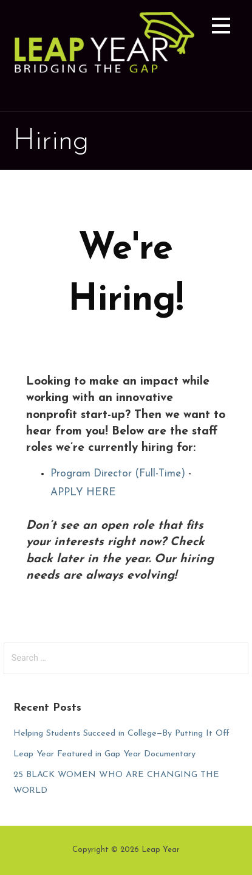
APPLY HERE (83, 492)
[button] (221, 27)
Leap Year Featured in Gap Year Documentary (104, 754)
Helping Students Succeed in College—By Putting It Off (121, 733)
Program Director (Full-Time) (117, 474)
